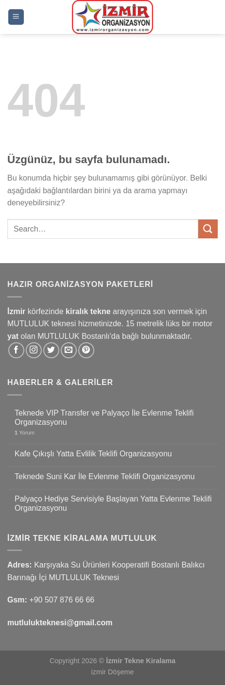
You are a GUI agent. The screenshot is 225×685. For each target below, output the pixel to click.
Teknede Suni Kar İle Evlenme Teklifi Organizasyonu (105, 476)
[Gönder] (208, 228)
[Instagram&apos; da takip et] (34, 350)
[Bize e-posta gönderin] (69, 350)
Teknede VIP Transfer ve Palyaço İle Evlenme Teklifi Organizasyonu (104, 417)
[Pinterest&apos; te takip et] (86, 350)
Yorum (25, 432)
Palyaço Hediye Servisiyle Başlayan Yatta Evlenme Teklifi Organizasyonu (113, 503)
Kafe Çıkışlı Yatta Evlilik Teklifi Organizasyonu (93, 454)
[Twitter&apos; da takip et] (51, 350)
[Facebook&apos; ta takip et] (16, 350)
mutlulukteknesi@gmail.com (60, 622)
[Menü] (16, 17)
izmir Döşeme (112, 672)
